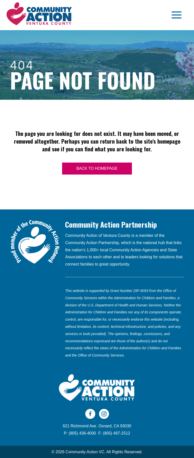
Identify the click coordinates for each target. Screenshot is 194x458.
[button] (175, 15)
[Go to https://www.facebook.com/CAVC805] (90, 414)
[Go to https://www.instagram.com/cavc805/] (104, 414)
